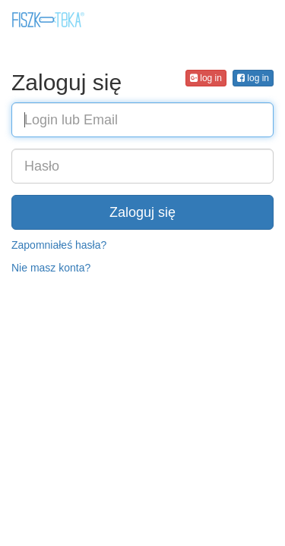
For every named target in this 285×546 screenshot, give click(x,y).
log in (253, 78)
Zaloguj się (142, 212)
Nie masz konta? (50, 268)
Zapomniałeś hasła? (58, 245)
